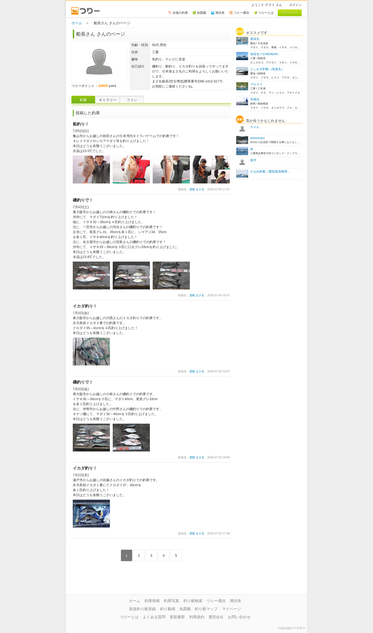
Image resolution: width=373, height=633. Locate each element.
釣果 (83, 100)
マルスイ (256, 84)
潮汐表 (235, 601)
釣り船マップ (206, 609)
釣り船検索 (192, 601)
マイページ (231, 609)
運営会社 (216, 617)
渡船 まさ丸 (196, 189)
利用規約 (196, 617)
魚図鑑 (185, 609)
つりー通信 (216, 601)
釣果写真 (171, 601)
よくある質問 (154, 617)
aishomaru (257, 138)
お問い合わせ (239, 617)
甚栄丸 (255, 39)
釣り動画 (167, 609)
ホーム (76, 23)
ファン (132, 100)
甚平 (253, 160)
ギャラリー (108, 100)
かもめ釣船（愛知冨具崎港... (270, 171)
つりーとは (128, 617)
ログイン (295, 5)
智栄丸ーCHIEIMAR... (265, 54)
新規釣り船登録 (142, 609)
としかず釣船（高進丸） (267, 69)
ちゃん (255, 127)
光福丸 (255, 99)
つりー (300, 628)
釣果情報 (152, 601)
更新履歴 (177, 617)
